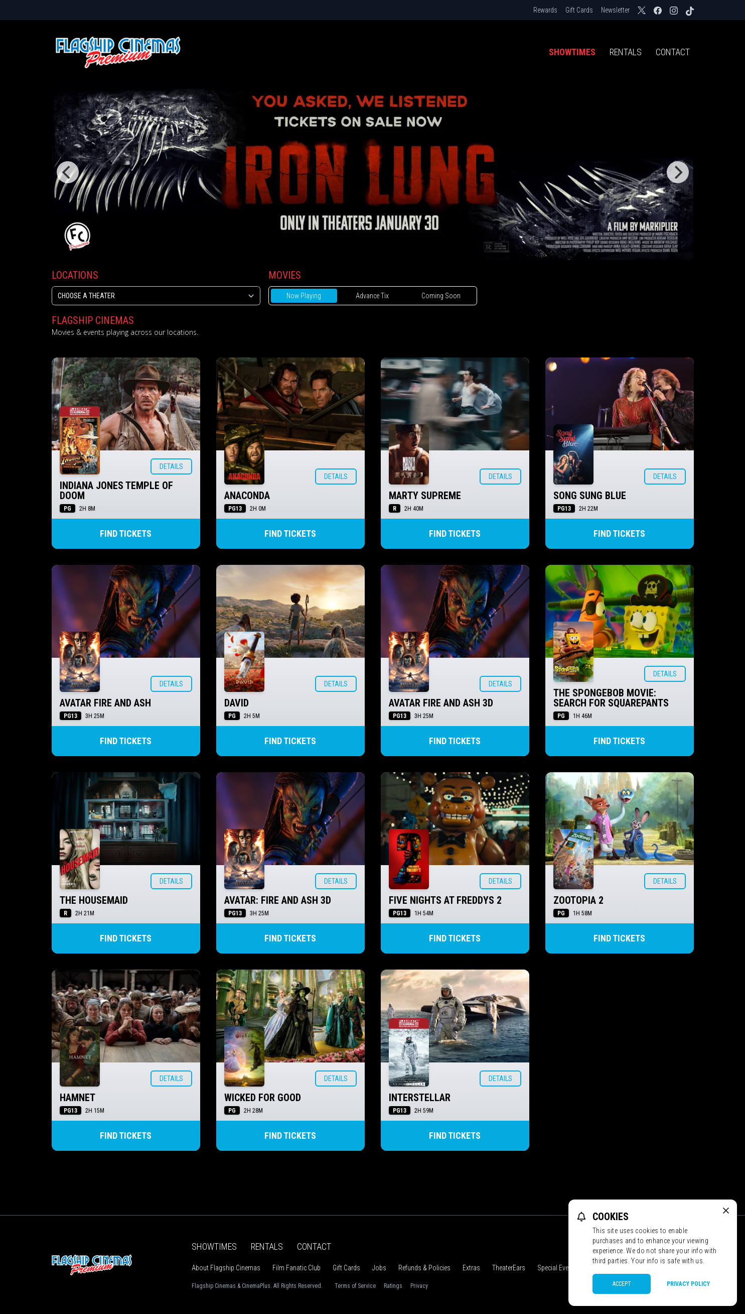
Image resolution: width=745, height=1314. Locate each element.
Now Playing (303, 296)
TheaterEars (508, 1268)
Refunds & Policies (424, 1268)
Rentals (626, 52)
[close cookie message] (726, 1211)
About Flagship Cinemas (226, 1268)
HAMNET (77, 1098)
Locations (75, 275)
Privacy (419, 1285)
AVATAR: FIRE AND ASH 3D (277, 900)
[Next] (678, 172)
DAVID (236, 703)
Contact (673, 52)
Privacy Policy (688, 1283)
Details (171, 466)
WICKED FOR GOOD (262, 1098)
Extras (471, 1268)
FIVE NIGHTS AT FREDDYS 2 (445, 900)
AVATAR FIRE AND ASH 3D (441, 703)
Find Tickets (126, 533)
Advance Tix (372, 296)
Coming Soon (441, 296)
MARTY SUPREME (425, 496)
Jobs (379, 1268)
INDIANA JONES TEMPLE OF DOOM (116, 491)
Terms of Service (355, 1285)
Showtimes (572, 52)
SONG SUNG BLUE (589, 496)
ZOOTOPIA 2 (578, 900)
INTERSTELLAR (420, 1098)
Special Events (557, 1268)
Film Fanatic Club (296, 1268)
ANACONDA (247, 496)
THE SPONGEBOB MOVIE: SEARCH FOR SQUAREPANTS (611, 698)
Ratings (393, 1285)
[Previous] (68, 172)
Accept (622, 1283)
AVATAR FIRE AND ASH (105, 703)
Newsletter (615, 10)
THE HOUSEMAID (94, 900)
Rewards (545, 10)
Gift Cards (579, 10)
